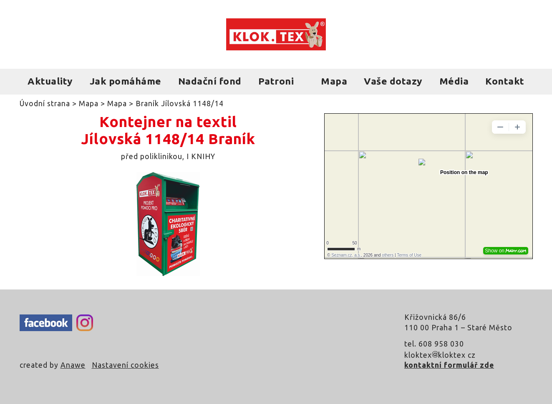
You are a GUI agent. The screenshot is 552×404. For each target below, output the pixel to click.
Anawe (73, 365)
